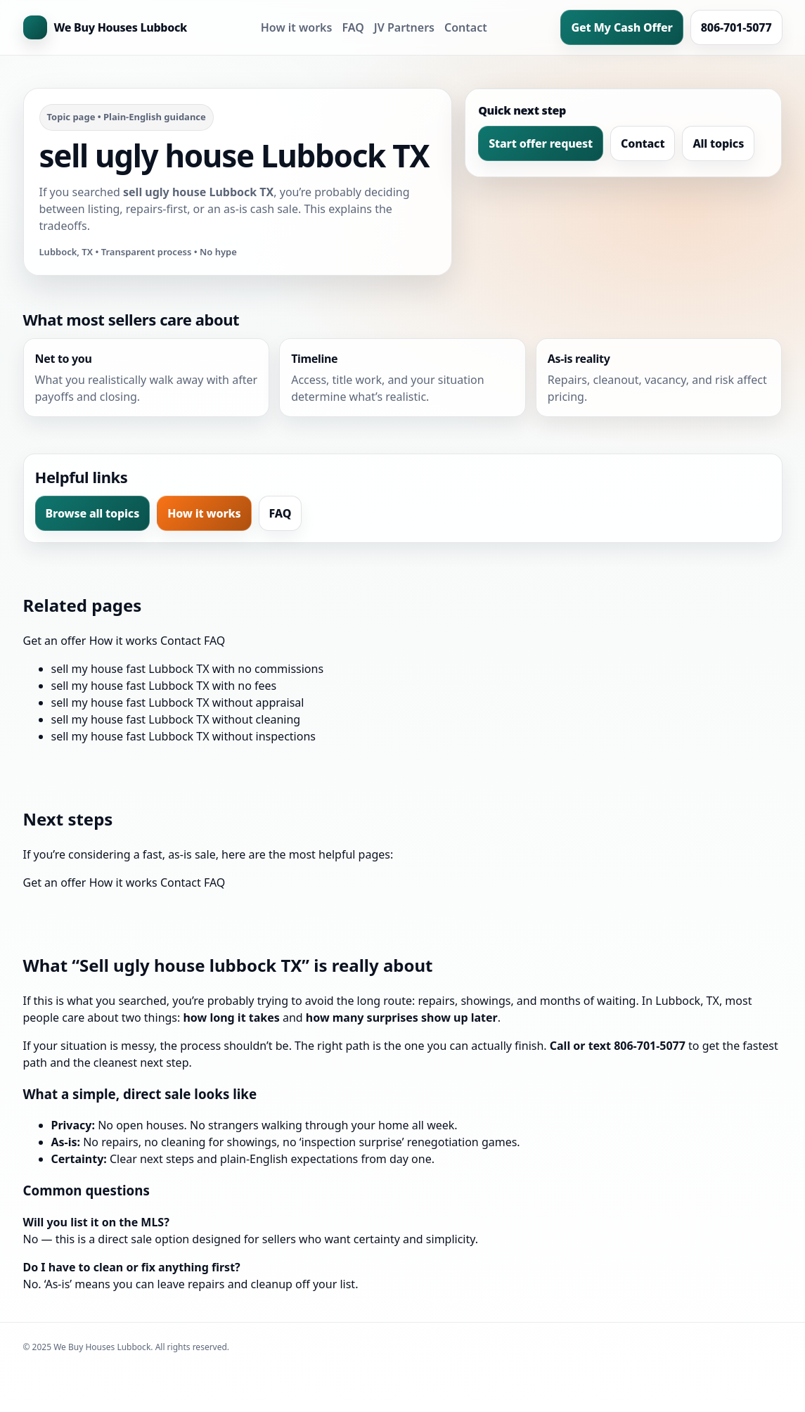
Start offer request (541, 143)
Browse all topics (93, 513)
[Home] (105, 27)
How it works (297, 27)
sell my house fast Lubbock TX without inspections (183, 736)
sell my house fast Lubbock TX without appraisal (177, 702)
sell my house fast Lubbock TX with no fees (164, 685)
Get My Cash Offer (621, 27)
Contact (465, 27)
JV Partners (404, 27)
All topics (718, 143)
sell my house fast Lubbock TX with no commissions (187, 668)
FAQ (352, 27)
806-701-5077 (736, 27)
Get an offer (54, 640)
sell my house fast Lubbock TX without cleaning (176, 719)
